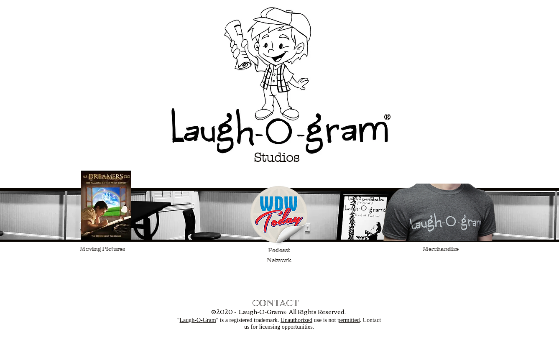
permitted (348, 320)
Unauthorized (296, 320)
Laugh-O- (191, 320)
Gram (209, 320)
